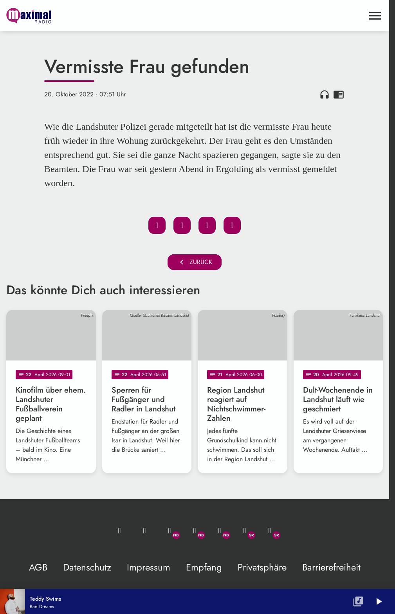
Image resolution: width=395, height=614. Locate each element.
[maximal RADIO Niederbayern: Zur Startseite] (100, 16)
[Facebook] (194, 530)
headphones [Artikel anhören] (324, 94)
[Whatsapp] (169, 530)
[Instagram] (219, 530)
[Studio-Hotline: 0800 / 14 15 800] (144, 530)
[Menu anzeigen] (375, 16)
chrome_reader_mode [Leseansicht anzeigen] (338, 94)
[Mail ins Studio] (119, 530)
